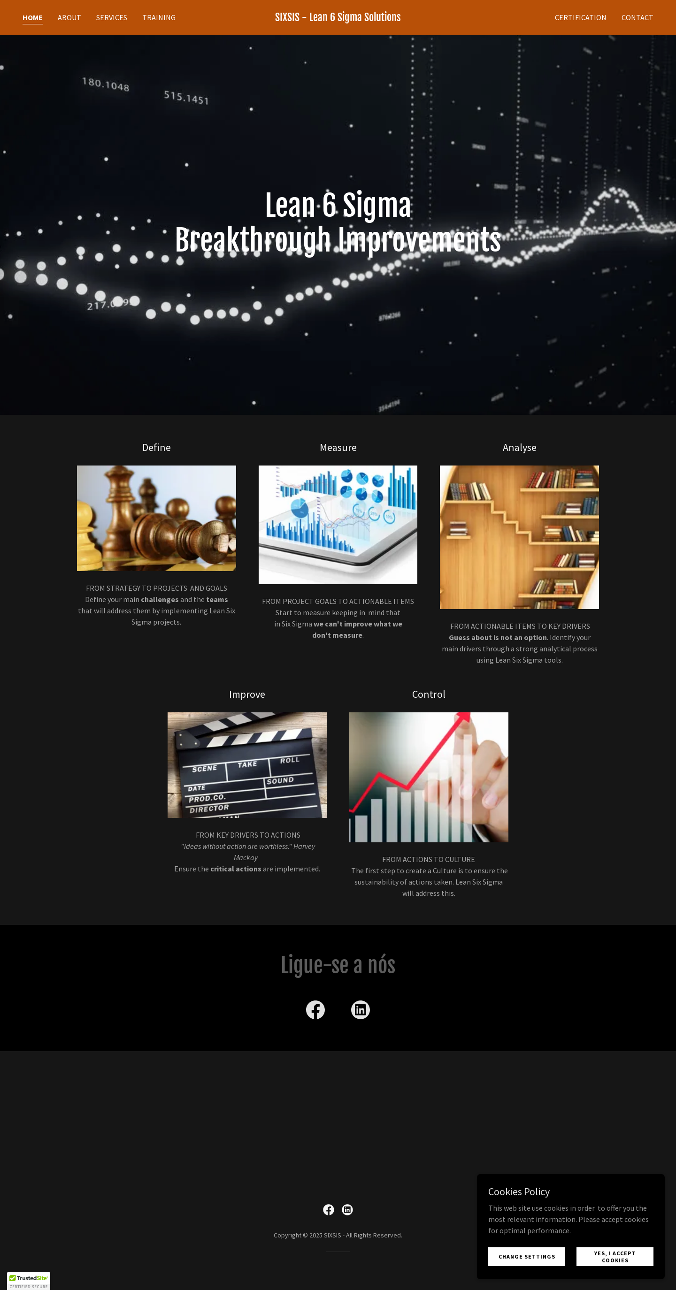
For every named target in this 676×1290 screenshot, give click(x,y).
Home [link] (33, 17)
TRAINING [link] (159, 17)
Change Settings (527, 1256)
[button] (28, 1281)
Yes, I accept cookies (615, 1256)
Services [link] (111, 17)
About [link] (69, 17)
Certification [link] (581, 17)
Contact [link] (637, 17)
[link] (338, 18)
